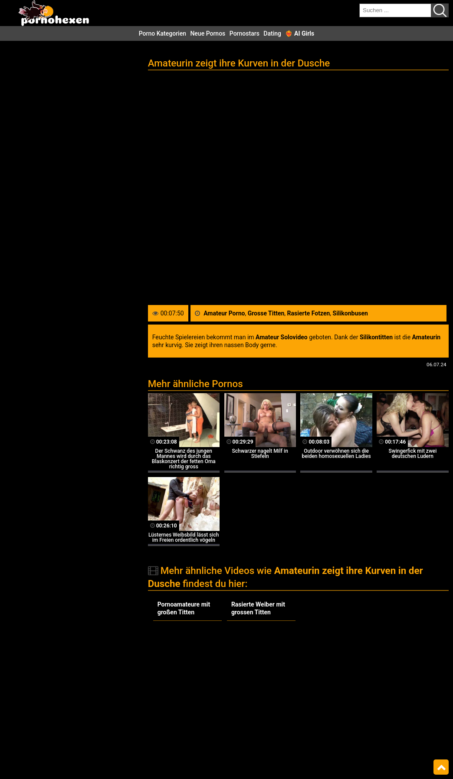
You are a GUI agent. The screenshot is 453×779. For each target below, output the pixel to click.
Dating (272, 33)
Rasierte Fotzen (308, 313)
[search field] (395, 10)
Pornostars (244, 33)
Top (441, 767)
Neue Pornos (207, 33)
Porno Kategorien (162, 33)
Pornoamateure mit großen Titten (184, 608)
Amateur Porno (224, 313)
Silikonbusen (350, 313)
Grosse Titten (266, 313)
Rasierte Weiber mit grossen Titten (258, 608)
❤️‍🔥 (299, 33)
